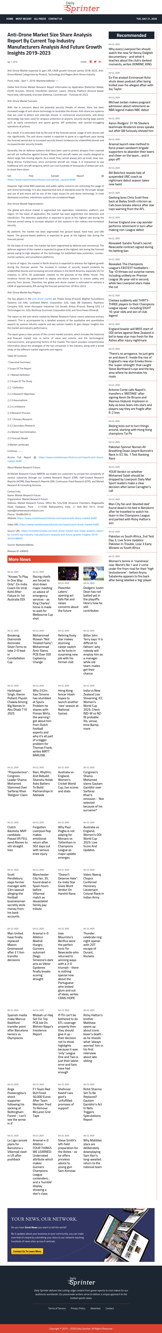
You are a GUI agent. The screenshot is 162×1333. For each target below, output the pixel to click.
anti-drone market (42, 298)
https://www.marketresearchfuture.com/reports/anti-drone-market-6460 (55, 459)
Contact (110, 1308)
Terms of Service (57, 1308)
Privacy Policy (78, 1308)
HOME (9, 18)
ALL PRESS (40, 18)
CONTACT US (55, 18)
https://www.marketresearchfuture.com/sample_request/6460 (41, 179)
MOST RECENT (24, 18)
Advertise (95, 1308)
